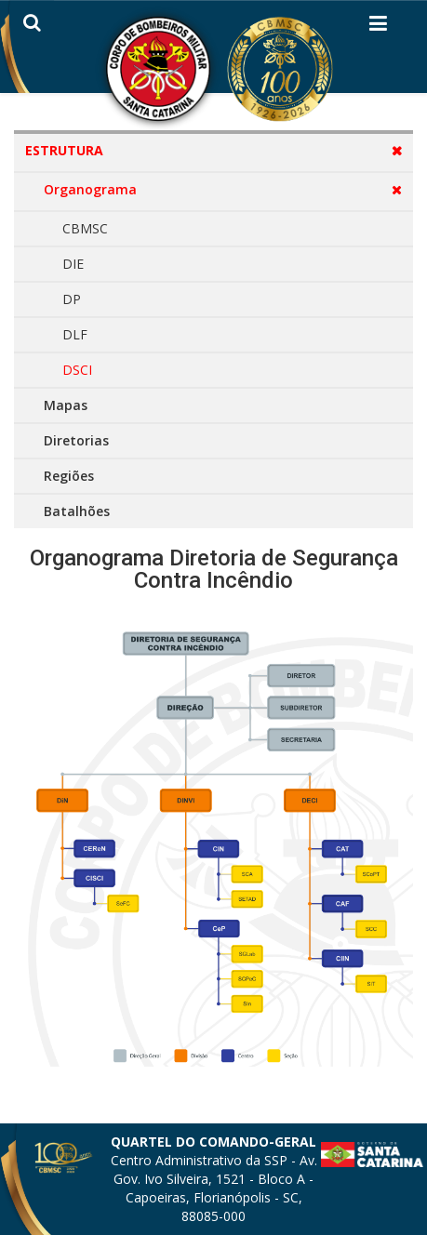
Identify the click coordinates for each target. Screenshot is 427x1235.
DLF (74, 334)
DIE (73, 263)
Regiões (69, 476)
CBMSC (85, 228)
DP (71, 299)
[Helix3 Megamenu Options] (378, 27)
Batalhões (77, 511)
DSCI (77, 369)
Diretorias (76, 440)
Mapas (65, 405)
